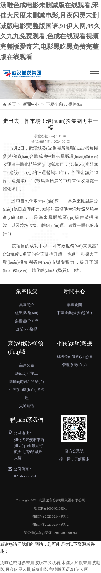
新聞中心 (31, 104)
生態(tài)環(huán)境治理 (26, 394)
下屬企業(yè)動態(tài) (64, 104)
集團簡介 (26, 305)
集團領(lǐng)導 (26, 321)
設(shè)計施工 (26, 373)
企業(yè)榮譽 (26, 329)
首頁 (12, 104)
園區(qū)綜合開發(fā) (26, 382)
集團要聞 (74, 305)
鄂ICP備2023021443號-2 (50, 524)
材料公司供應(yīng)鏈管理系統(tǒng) (74, 361)
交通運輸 (26, 406)
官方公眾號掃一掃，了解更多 (74, 455)
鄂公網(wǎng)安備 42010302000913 (50, 533)
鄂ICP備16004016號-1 (50, 508)
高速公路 (26, 365)
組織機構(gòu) (26, 313)
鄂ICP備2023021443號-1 (50, 516)
